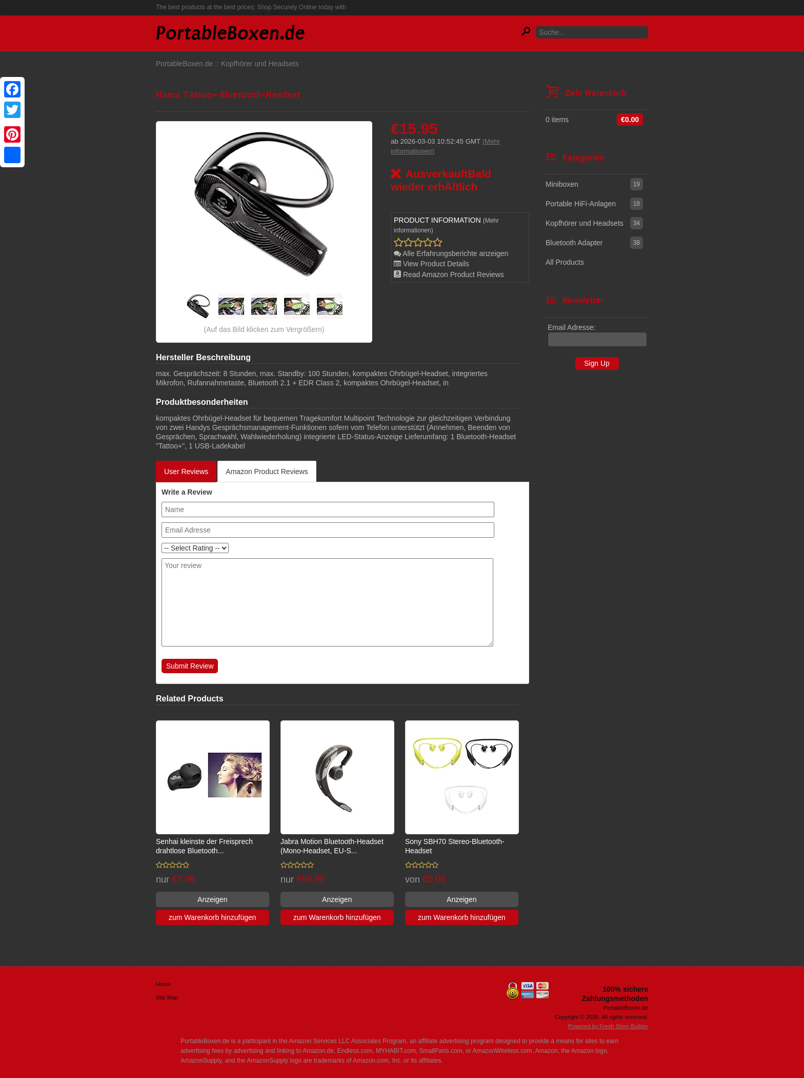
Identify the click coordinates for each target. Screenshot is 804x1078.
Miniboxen (562, 184)
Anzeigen (212, 899)
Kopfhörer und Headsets (260, 64)
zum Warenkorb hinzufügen (212, 917)
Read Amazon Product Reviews (449, 274)
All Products (565, 262)
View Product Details (431, 264)
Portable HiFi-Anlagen (581, 204)
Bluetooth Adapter (574, 243)
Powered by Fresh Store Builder (608, 1026)
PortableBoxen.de (184, 64)
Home (163, 984)
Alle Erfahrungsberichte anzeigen (451, 253)
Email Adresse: (571, 327)
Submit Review (189, 666)
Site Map (167, 997)
